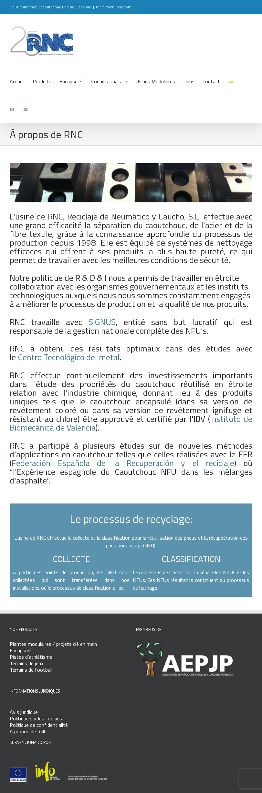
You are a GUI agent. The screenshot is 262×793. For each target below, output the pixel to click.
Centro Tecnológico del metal (69, 357)
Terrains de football (31, 670)
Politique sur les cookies (36, 718)
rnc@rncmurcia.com (113, 7)
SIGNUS (102, 322)
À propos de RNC (28, 731)
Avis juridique (24, 712)
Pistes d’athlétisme (31, 657)
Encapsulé (20, 650)
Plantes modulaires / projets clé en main (53, 644)
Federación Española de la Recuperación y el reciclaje (123, 463)
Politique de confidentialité (39, 725)
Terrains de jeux (26, 663)
